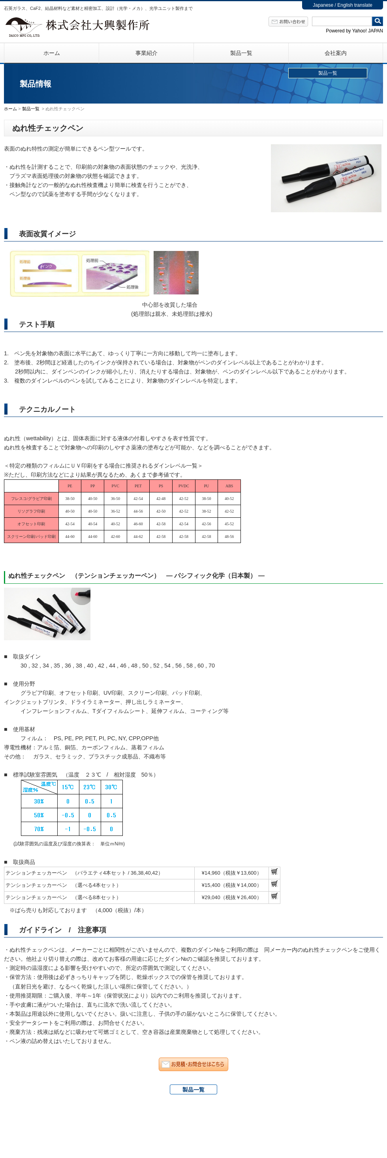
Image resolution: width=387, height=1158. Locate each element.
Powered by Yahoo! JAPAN (354, 31)
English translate (354, 5)
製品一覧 (241, 53)
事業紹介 (146, 53)
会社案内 (336, 53)
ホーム (51, 53)
